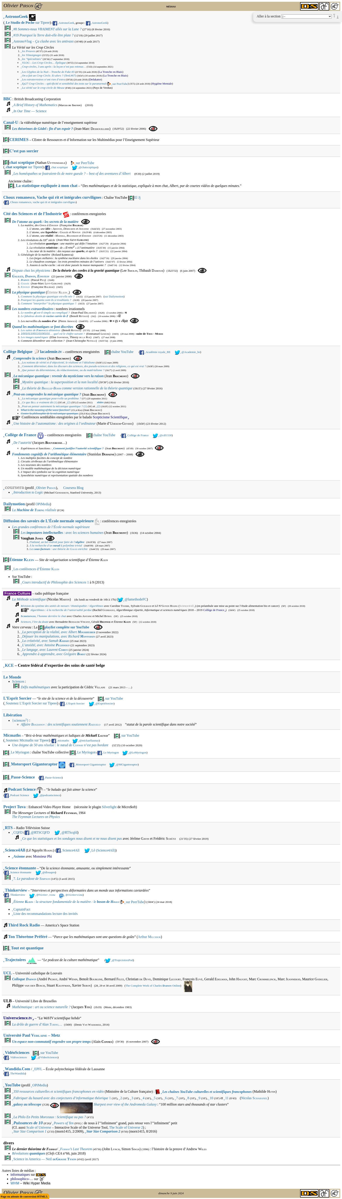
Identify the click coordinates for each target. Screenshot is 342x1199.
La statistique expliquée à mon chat (46, 185)
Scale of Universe (38, 1127)
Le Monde (12, 677)
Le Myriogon (20, 752)
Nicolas (254, 1097)
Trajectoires (15, 959)
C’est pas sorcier (23, 151)
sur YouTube (114, 698)
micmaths (63, 740)
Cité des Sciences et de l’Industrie (32, 213)
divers (8, 1142)
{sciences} (20, 720)
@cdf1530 (165, 435)
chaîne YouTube (122, 352)
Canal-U (10, 122)
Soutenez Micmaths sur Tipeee (27, 740)
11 (226, 1097)
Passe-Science (23, 777)
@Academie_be (190, 352)
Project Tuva (14, 806)
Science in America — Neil (44, 1158)
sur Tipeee (28, 22)
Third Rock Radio (24, 924)
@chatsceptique (88, 167)
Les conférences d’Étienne (36, 569)
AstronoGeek (16, 16)
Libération (12, 715)
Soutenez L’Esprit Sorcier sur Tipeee (31, 703)
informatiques (20, 1174)
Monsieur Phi (42, 856)
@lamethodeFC (136, 599)
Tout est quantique (27, 947)
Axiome (19, 856)
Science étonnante (20, 868)
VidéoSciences (17, 1052)
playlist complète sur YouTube (66, 627)
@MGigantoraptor (127, 764)
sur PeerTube (120, 83)
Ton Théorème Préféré (27, 936)
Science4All (187, 605)
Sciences (18, 681)
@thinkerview (74, 894)
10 (211, 1097)
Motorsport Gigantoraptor (34, 764)
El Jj (137, 197)
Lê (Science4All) (103, 850)
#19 (43, 35)
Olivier (46, 488)
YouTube (13, 1084)
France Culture (17, 593)
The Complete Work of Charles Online (152, 985)
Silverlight (109, 807)
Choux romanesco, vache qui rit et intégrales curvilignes (43, 202)
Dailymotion (14, 504)
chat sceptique (21, 162)
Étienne (57, 292)
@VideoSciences (48, 1056)
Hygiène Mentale (162, 83)
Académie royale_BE (157, 352)
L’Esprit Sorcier (17, 698)
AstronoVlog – (43, 41)
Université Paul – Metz (31, 1034)
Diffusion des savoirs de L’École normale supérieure (48, 521)
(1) (39, 402)
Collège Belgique (17, 351)
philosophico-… (21, 1178)
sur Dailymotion (113, 296)
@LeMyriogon (138, 752)
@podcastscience (50, 795)
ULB (7, 1000)
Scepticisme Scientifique (110, 417)
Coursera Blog (73, 488)
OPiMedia (43, 504)
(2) (69, 402)
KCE (9, 665)
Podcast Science (25, 790)
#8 (47, 29)
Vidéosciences (18, 1056)
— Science (29, 111)
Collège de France (20, 434)
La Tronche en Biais (110, 71)
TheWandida (17, 1072)
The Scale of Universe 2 (126, 1127)
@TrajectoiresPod (122, 959)
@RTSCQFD (40, 832)
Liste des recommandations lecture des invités (45, 913)
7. (31, 878)
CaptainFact (21, 909)
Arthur (149, 936)
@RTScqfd (69, 832)
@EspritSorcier (105, 703)
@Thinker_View (46, 894)
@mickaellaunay (89, 740)
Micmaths (12, 735)
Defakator (95, 79)
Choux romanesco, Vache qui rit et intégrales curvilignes (52, 197)
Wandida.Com (17, 1068)
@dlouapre (48, 872)
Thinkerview (16, 890)
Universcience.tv (17, 1017)
